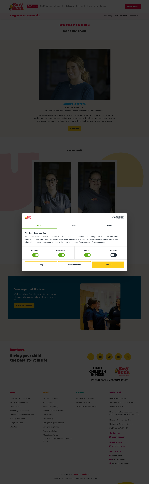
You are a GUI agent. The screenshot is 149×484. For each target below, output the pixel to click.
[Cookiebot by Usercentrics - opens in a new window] (114, 217)
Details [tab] (74, 225)
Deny (41, 265)
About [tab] (109, 225)
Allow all (108, 265)
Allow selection (74, 265)
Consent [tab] (39, 225)
